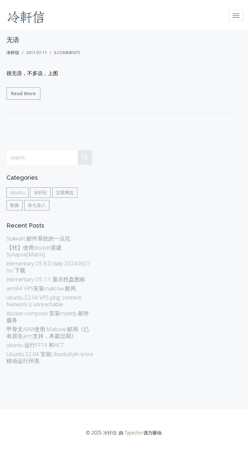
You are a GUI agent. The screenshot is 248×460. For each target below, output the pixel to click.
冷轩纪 (40, 192)
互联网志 (65, 192)
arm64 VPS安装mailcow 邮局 (41, 288)
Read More (23, 93)
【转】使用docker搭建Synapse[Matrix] (34, 251)
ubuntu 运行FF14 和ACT (35, 345)
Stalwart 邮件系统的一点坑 (38, 238)
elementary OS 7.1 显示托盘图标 (45, 279)
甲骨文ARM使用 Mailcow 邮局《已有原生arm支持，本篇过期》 (47, 332)
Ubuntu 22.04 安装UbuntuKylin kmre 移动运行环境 (49, 357)
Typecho (133, 433)
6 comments (67, 52)
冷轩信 (110, 433)
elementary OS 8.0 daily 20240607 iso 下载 (48, 267)
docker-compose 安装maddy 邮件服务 (47, 316)
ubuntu (17, 192)
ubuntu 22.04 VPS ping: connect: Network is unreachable (44, 301)
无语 (12, 40)
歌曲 (14, 205)
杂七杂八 (37, 205)
